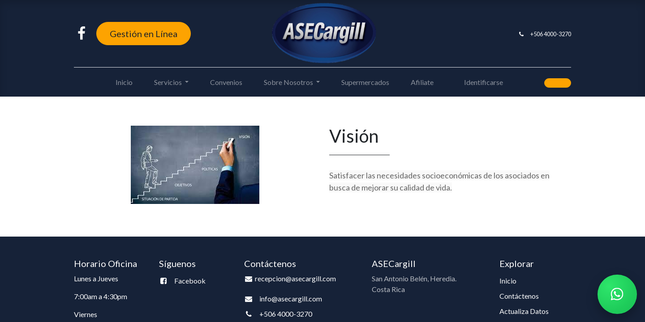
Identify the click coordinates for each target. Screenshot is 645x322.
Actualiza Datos (524, 311)
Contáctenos (519, 296)
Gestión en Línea (143, 33)
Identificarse (483, 82)
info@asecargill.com (290, 298)
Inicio (507, 280)
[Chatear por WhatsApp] (617, 294)
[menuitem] (124, 82)
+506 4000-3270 (550, 34)
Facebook (190, 280)
